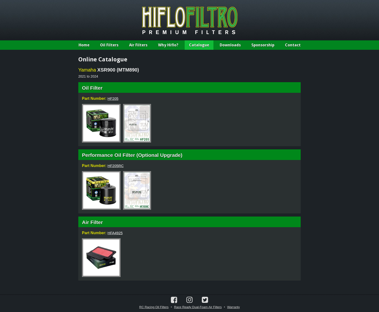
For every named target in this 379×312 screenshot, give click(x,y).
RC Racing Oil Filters (153, 307)
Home (84, 45)
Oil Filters (109, 45)
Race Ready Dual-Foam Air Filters (198, 307)
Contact (293, 45)
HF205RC (116, 166)
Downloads (230, 45)
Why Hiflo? (168, 45)
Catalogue (199, 45)
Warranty (233, 307)
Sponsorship (262, 45)
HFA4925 (115, 233)
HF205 (113, 98)
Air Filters (138, 45)
